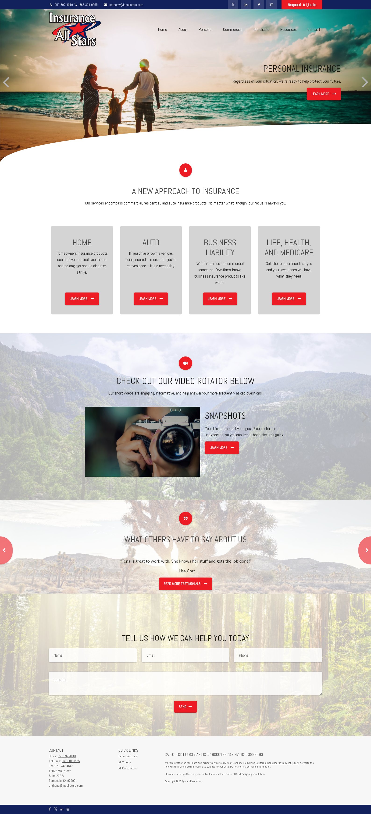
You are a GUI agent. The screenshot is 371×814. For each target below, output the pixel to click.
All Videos (124, 762)
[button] (162, 29)
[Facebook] (258, 4)
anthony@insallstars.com (123, 5)
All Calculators (127, 768)
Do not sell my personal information (250, 766)
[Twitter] (233, 4)
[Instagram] (271, 4)
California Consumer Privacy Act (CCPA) (277, 763)
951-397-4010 (61, 5)
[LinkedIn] (246, 4)
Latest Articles (127, 756)
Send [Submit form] (185, 706)
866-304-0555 (86, 5)
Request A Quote (302, 5)
